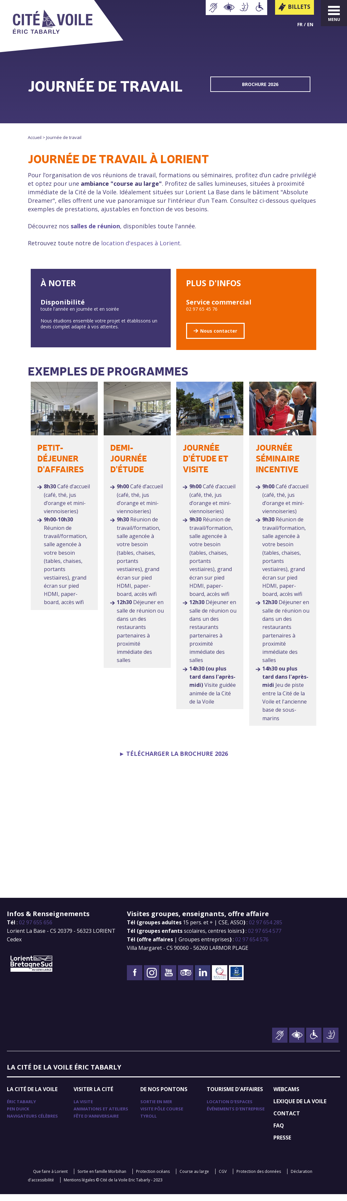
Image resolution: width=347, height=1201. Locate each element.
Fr (300, 24)
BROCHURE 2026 (260, 84)
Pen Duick (18, 1116)
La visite (83, 1108)
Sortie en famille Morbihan (102, 1178)
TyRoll (148, 1123)
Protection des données (258, 1178)
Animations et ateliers (101, 1116)
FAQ (278, 1132)
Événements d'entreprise (236, 1116)
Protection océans (153, 1178)
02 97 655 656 (35, 929)
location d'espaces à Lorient (140, 243)
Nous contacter (218, 331)
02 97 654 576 (252, 946)
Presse (282, 1144)
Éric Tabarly (21, 1108)
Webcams (286, 1096)
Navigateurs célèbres (32, 1123)
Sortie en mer (156, 1108)
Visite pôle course (161, 1116)
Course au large (194, 1178)
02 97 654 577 (264, 937)
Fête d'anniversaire (96, 1123)
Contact (286, 1120)
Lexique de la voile (299, 1108)
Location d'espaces (229, 1108)
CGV (223, 1178)
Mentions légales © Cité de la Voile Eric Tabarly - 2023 (113, 1187)
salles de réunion (95, 226)
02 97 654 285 (265, 929)
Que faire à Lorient (50, 1178)
